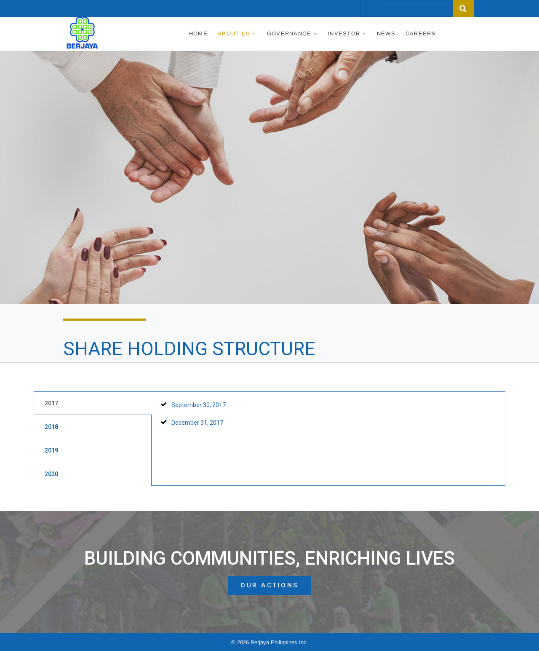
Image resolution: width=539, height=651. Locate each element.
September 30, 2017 (198, 405)
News (386, 33)
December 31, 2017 (197, 422)
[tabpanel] (328, 418)
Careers (421, 33)
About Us (234, 33)
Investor (344, 33)
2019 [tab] (51, 450)
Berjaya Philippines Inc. (279, 642)
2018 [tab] (51, 426)
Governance (289, 33)
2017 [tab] (51, 403)
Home (198, 33)
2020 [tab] (51, 474)
